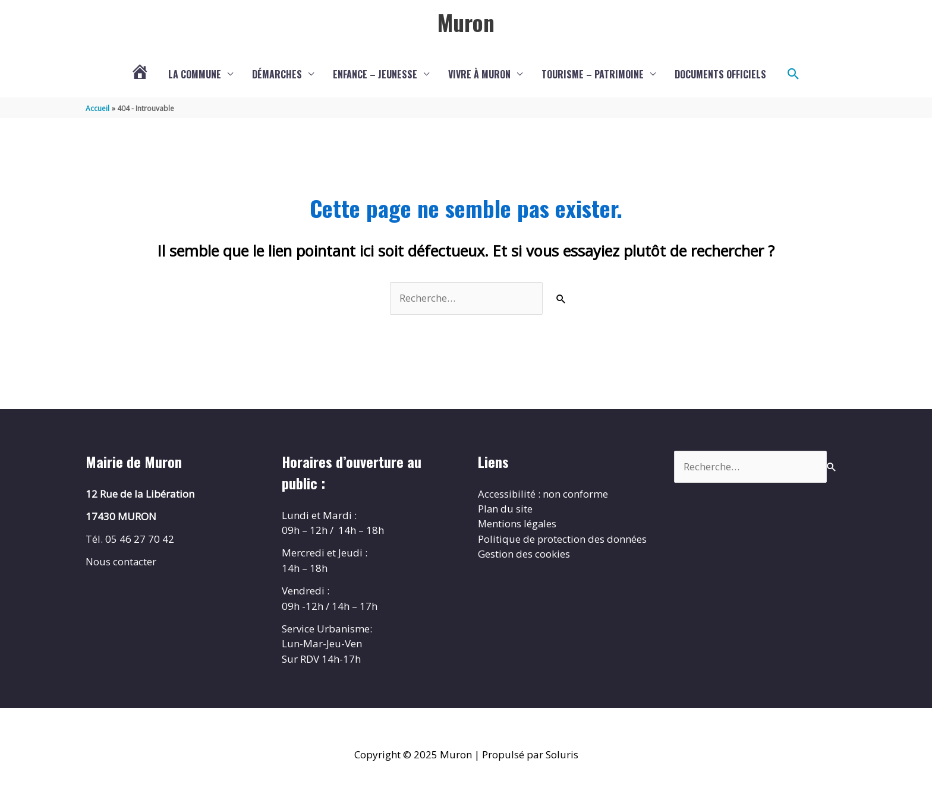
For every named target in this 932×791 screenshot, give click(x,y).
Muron (466, 22)
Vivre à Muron (479, 74)
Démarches (277, 74)
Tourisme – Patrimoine (592, 74)
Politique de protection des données (562, 539)
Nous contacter (121, 562)
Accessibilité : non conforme (543, 494)
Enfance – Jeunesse (375, 74)
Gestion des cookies (524, 554)
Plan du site (505, 509)
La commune (194, 74)
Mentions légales (518, 524)
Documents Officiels (720, 74)
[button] (793, 74)
